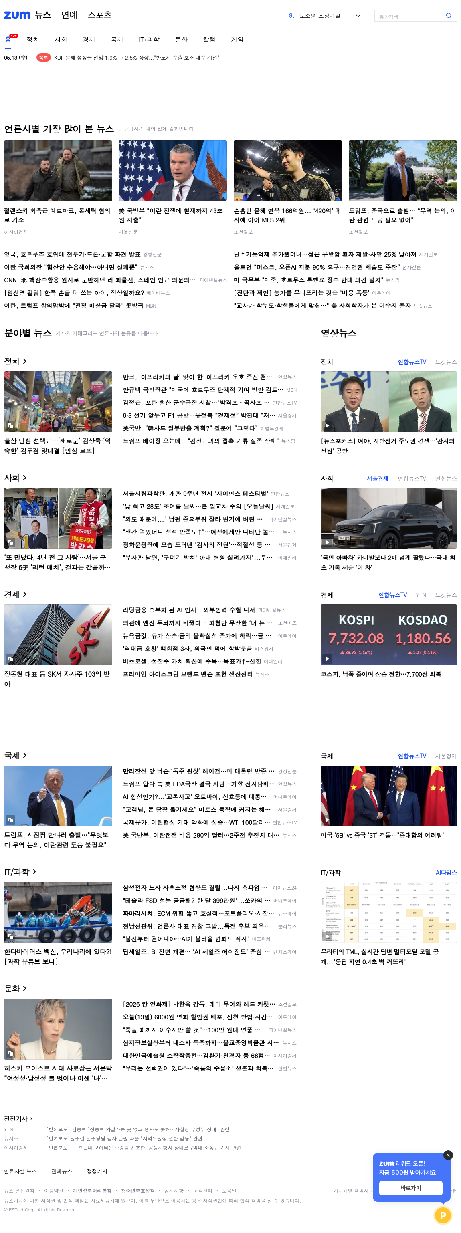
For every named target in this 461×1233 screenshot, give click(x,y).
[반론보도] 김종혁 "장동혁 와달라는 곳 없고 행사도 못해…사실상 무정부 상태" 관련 (138, 1129)
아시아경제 (16, 231)
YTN (421, 595)
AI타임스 (446, 872)
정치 (32, 39)
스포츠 (100, 15)
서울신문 (128, 231)
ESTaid (16, 1210)
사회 (61, 39)
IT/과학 (149, 39)
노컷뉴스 (446, 362)
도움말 (229, 1190)
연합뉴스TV (412, 362)
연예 (69, 15)
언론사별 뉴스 (20, 1171)
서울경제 (377, 478)
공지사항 (174, 1190)
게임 (237, 39)
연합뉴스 (446, 478)
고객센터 (202, 1190)
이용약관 (53, 1190)
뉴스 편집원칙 (19, 1190)
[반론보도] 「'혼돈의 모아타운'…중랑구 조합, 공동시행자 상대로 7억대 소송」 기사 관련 (143, 1147)
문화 (181, 39)
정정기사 (15, 1118)
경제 (89, 39)
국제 (117, 39)
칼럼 (209, 39)
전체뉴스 (61, 1171)
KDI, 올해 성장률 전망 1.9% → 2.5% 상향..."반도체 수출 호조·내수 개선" (136, 57)
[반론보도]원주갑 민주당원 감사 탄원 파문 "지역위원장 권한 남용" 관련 (124, 1138)
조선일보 (243, 231)
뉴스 (43, 15)
